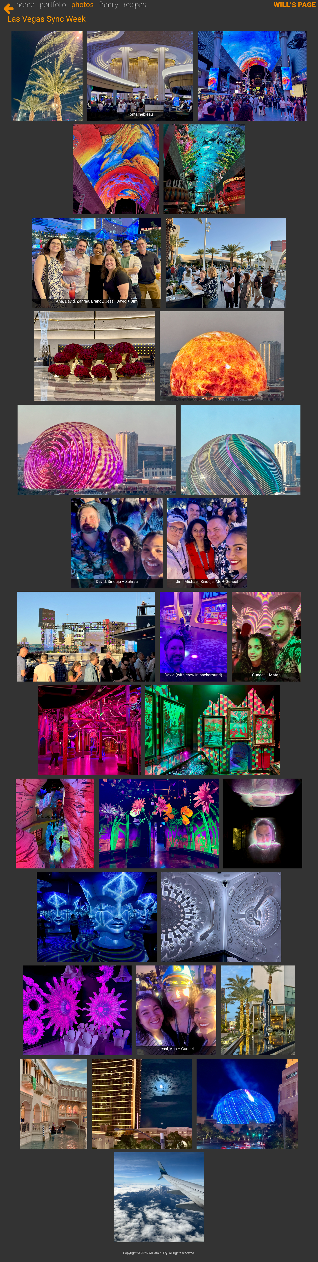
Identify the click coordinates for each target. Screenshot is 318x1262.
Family (108, 4)
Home (25, 4)
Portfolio (53, 4)
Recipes (135, 4)
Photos (82, 4)
